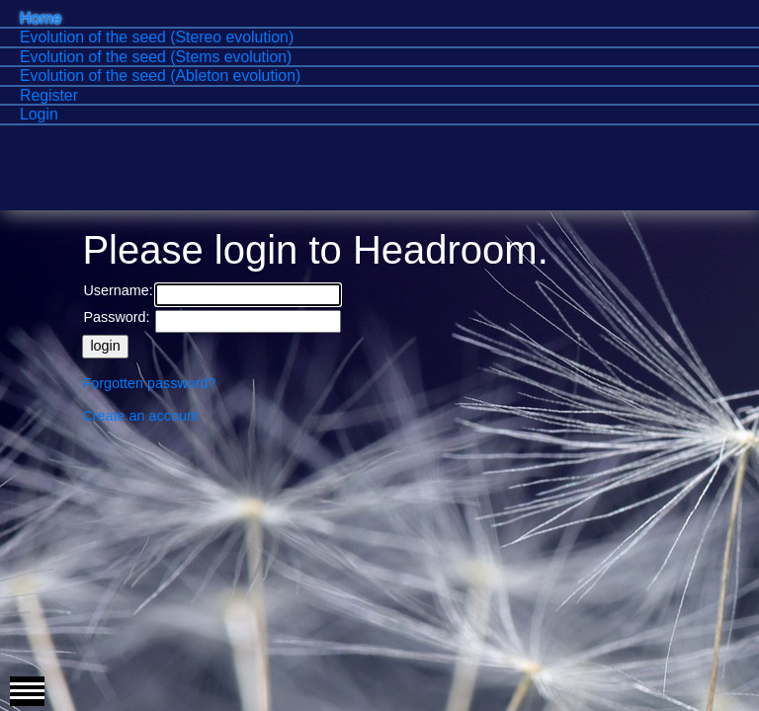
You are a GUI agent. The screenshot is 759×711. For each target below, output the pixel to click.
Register (49, 95)
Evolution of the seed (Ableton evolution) (160, 75)
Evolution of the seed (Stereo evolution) (157, 37)
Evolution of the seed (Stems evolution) (156, 56)
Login (39, 114)
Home (40, 18)
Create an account (140, 416)
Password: (116, 317)
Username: (117, 290)
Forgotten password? (148, 383)
